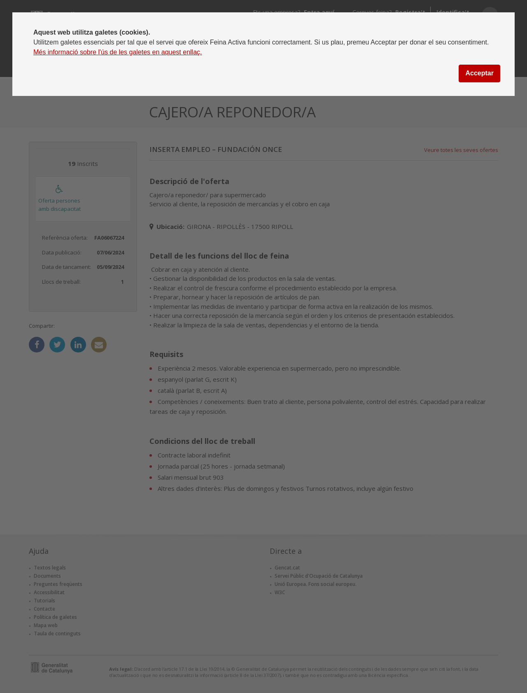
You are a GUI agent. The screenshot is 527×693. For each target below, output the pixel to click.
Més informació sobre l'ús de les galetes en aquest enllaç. (117, 52)
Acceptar (479, 73)
